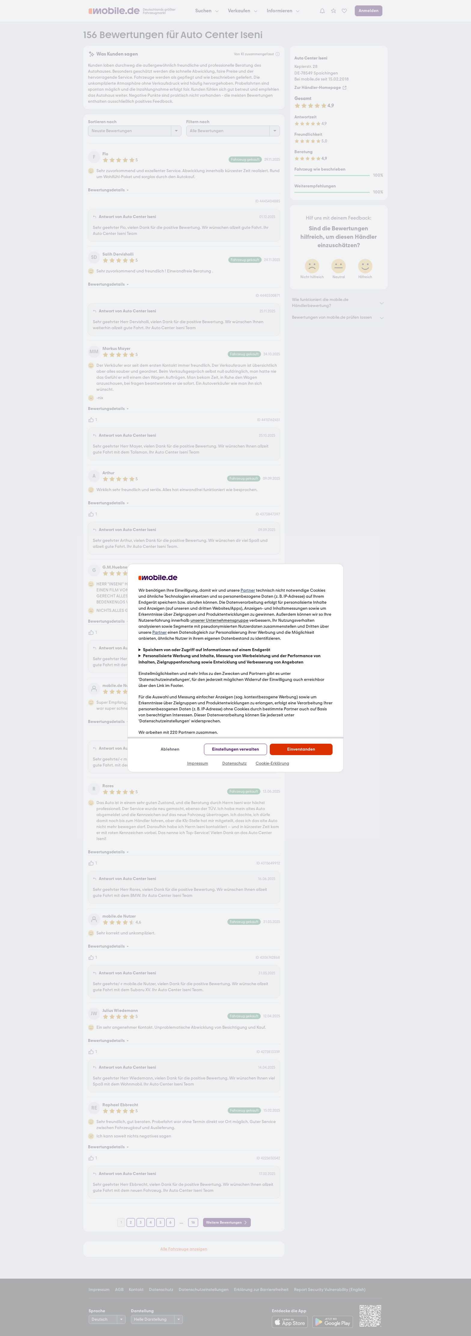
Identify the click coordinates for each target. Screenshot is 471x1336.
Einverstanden (301, 749)
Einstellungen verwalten (235, 749)
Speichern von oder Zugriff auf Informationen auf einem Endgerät (206, 649)
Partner (248, 590)
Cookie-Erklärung (272, 763)
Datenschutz (234, 763)
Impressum (197, 763)
